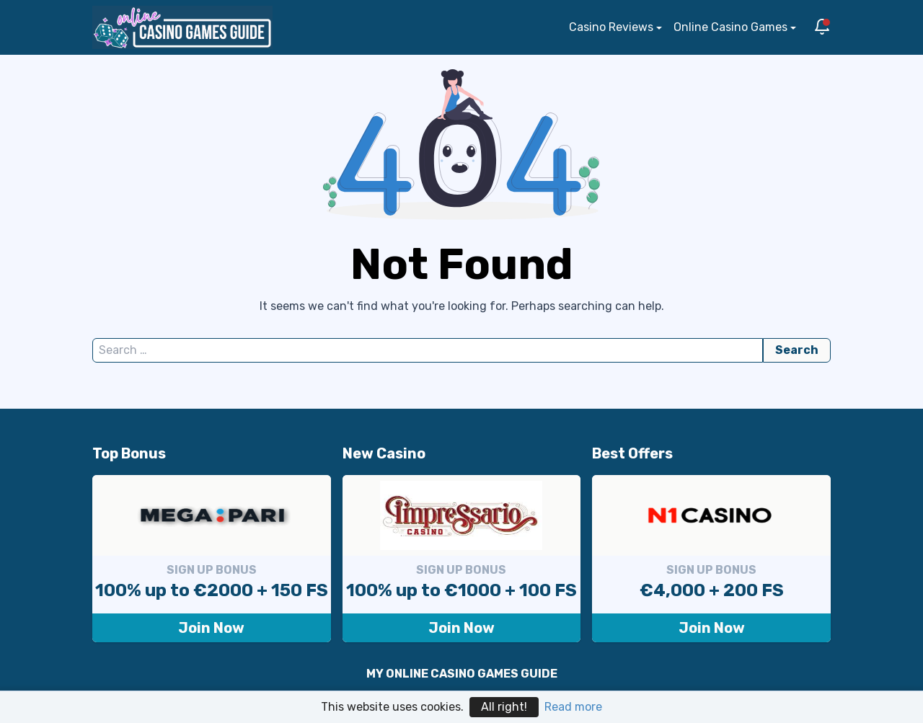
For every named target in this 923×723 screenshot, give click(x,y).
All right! (504, 707)
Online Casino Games (730, 27)
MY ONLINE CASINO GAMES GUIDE (461, 673)
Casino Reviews (611, 27)
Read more (573, 707)
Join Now (211, 627)
